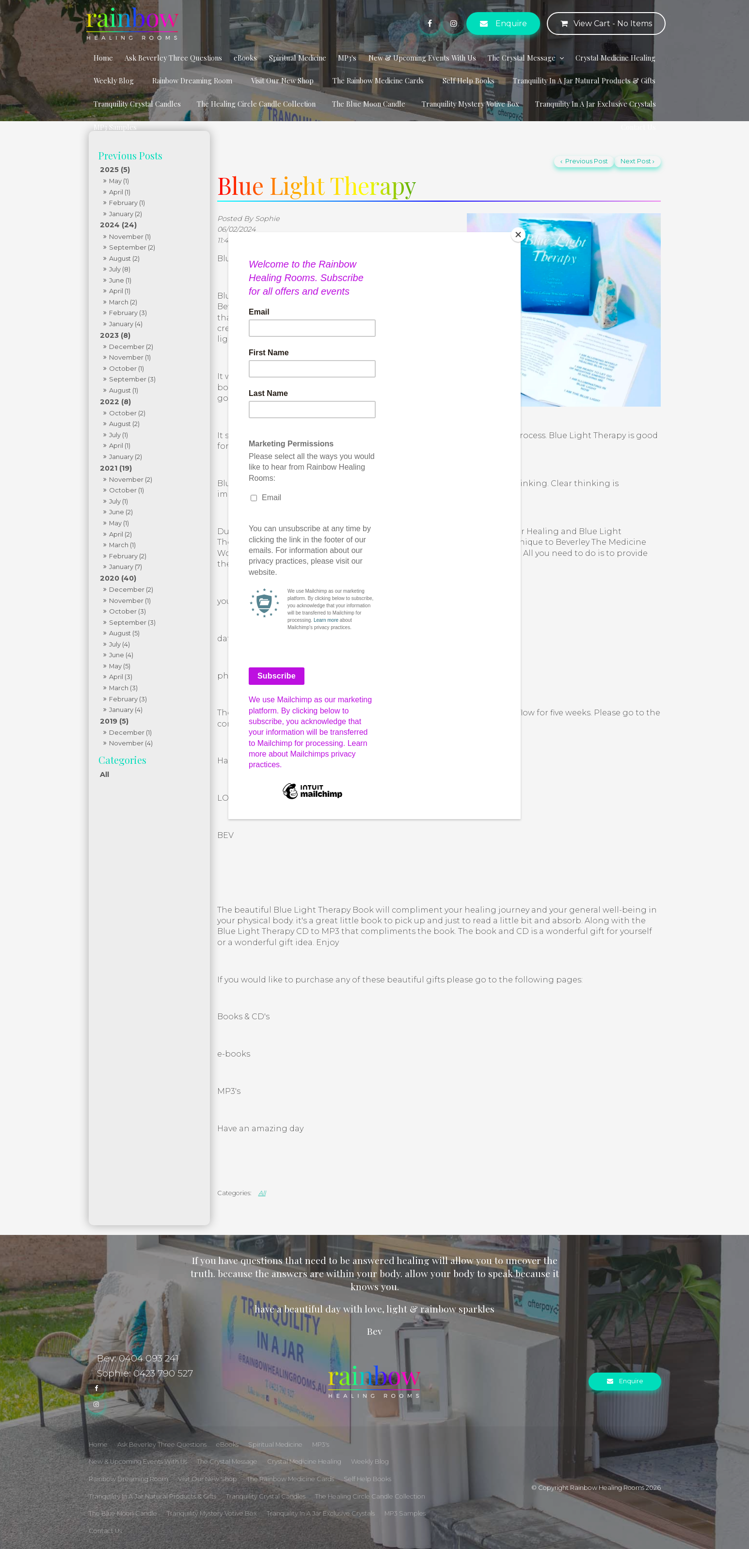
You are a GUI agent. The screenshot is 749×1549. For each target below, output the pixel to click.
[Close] (518, 234)
